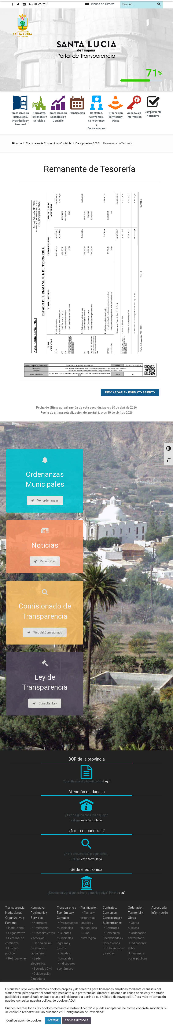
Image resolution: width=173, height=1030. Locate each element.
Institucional (16, 928)
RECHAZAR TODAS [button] (76, 1020)
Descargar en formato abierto (130, 392)
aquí (107, 781)
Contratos (112, 928)
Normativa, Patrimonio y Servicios (39, 912)
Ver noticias (45, 561)
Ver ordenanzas (45, 500)
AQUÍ (72, 1000)
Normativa (41, 923)
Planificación (89, 907)
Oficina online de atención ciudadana (41, 948)
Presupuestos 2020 (87, 143)
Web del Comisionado (44, 632)
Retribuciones (17, 958)
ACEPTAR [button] (53, 1020)
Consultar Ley (45, 703)
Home (16, 143)
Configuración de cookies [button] (24, 1020)
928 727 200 (38, 4)
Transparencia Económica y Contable (48, 143)
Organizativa (16, 933)
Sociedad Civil (43, 968)
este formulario (91, 820)
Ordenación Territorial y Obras (135, 912)
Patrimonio (41, 928)
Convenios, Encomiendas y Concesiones (113, 938)
